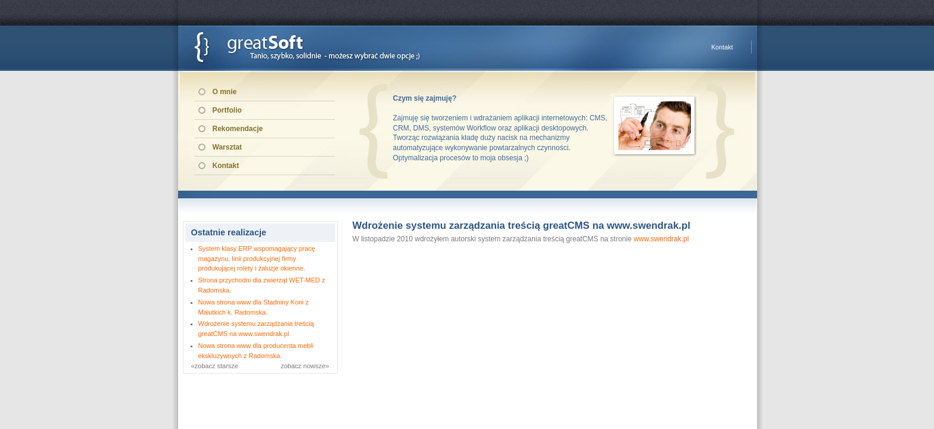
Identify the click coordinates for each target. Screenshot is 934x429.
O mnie (225, 92)
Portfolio (227, 110)
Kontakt (722, 47)
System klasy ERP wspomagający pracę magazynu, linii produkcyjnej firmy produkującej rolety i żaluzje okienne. (257, 258)
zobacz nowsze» (305, 365)
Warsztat (227, 147)
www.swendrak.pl (661, 239)
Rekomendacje (238, 129)
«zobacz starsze (214, 365)
